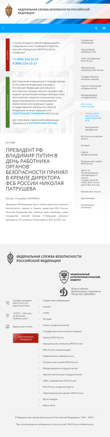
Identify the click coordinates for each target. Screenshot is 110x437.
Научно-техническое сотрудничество (62, 374)
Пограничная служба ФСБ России (60, 362)
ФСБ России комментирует (57, 349)
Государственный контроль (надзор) (62, 331)
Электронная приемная (25, 338)
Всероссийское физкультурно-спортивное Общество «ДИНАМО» (86, 291)
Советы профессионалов (56, 325)
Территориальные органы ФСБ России (63, 393)
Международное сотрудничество (60, 368)
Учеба (46, 312)
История (47, 318)
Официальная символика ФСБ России (63, 343)
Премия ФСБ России (53, 337)
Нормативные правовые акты (58, 356)
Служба (47, 306)
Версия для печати (23, 326)
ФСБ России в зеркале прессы (58, 386)
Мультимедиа (50, 399)
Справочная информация (56, 300)
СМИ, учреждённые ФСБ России (59, 380)
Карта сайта (49, 405)
